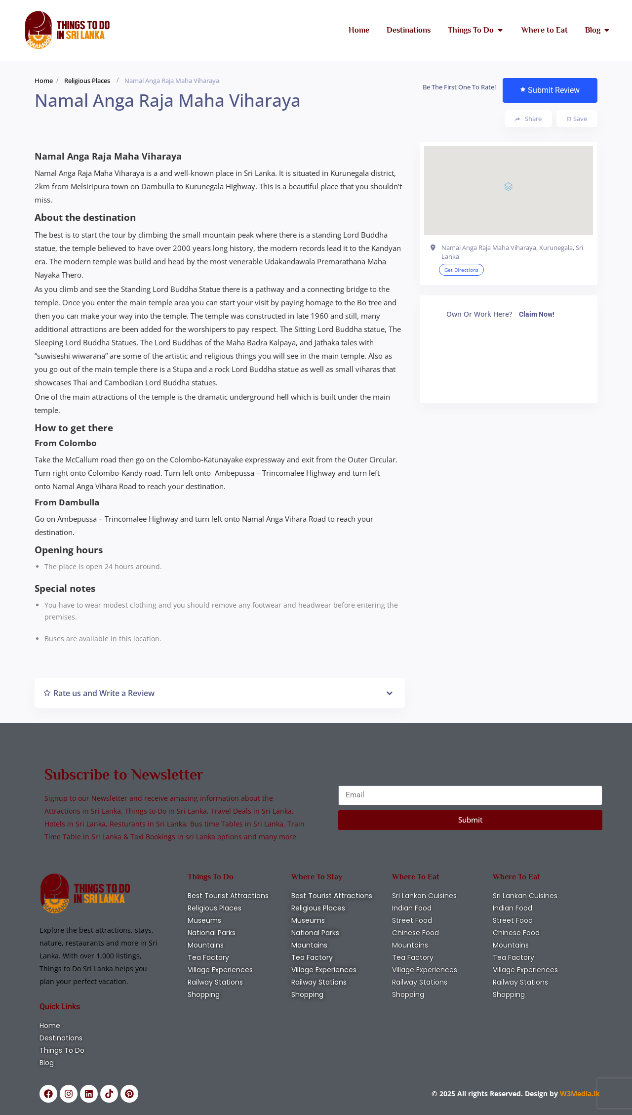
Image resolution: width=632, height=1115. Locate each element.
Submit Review (550, 90)
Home (44, 80)
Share (528, 119)
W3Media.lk (579, 1093)
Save (577, 118)
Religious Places (87, 80)
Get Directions (461, 269)
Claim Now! (536, 314)
